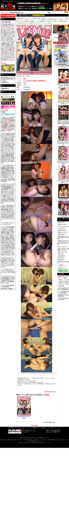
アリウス (5, 136)
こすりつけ (7, 38)
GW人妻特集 (61, 285)
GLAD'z (9, 172)
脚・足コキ (4, 30)
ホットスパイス (7, 249)
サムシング (9, 184)
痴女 (5, 32)
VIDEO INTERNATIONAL (8, 118)
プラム (6, 241)
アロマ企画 (4, 138)
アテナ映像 (6, 134)
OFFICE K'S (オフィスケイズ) (8, 158)
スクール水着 (7, 49)
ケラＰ (7, 176)
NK (7, 222)
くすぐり (3, 45)
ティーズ (7, 130)
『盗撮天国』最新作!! (63, 281)
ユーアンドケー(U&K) (7, 271)
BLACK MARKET (5, 242)
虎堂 (11, 217)
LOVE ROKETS (5, 277)
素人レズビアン (62, 246)
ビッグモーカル (8, 234)
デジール (8, 213)
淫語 (2, 38)
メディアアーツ (5, 262)
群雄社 (9, 180)
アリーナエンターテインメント (8, 136)
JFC (13, 188)
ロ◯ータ (7, 26)
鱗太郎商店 (6, 278)
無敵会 (2, 261)
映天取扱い (8, 145)
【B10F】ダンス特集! (63, 283)
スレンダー (8, 56)
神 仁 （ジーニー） (8, 197)
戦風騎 (4, 196)
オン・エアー (7, 150)
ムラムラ (7, 261)
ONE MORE (6, 286)
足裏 (5, 34)
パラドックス (9, 229)
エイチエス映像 (7, 154)
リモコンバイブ (9, 52)
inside (12, 161)
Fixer (7, 248)
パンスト (9, 34)
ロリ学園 (12, 278)
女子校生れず (61, 230)
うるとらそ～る (9, 142)
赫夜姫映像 (4, 168)
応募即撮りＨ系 (9, 156)
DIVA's (5, 214)
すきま (6, 192)
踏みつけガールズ (7, 240)
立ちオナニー (9, 37)
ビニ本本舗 (6, 233)
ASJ (13, 145)
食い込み (7, 46)
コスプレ (6, 48)
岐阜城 (8, 170)
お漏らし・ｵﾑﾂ (10, 44)
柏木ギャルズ (61, 224)
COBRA (4, 128)
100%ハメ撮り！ (5, 237)
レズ (6, 12)
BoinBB (11, 230)
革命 (11, 165)
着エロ (11, 57)
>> (4, 82)
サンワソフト (7, 121)
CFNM (2, 24)
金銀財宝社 (4, 172)
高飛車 (6, 77)
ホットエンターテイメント (7, 252)
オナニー (9, 36)
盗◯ (11, 45)
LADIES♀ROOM (6, 280)
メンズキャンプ (8, 265)
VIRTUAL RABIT (10, 226)
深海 (2, 192)
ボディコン (6, 50)
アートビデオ (6, 161)
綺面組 (12, 170)
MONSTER (10, 126)
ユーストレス (8, 270)
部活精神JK (8, 238)
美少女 (2, 26)
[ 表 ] (23, 76)
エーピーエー (7, 148)
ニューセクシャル (6, 224)
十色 (9, 214)
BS (2, 233)
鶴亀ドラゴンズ (10, 210)
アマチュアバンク (7, 151)
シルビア (12, 190)
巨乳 (7, 40)
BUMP (8, 232)
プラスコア (11, 241)
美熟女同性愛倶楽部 (63, 199)
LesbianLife (61, 255)
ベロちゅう (60, 228)
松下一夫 (3, 258)
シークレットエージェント (7, 190)
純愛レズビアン (62, 251)
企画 (11, 48)
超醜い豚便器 (4, 209)
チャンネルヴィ (9, 208)
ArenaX (13, 137)
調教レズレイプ (62, 232)
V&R (12, 242)
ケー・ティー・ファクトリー (7, 178)
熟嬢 (9, 198)
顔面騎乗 (3, 44)
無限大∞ (5, 260)
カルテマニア (9, 166)
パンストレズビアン (63, 226)
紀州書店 (6, 169)
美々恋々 (60, 257)
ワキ (11, 54)
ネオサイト (11, 222)
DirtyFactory (10, 205)
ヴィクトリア (4, 144)
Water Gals (60, 259)
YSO (7, 285)
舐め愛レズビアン (62, 269)
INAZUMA (6, 140)
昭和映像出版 (7, 188)
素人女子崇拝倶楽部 (7, 199)
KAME (8, 165)
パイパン (6, 54)
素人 (13, 25)
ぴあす (12, 232)
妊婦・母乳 (6, 33)
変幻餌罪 (7, 252)
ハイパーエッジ (5, 228)
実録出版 (8, 186)
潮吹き (4, 36)
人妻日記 (12, 236)
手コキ (12, 29)
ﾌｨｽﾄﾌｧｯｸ (6, 57)
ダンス (9, 53)
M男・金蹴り (8, 24)
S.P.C (2, 162)
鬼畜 (3, 52)
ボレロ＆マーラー (10, 254)
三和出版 (3, 186)
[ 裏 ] (27, 76)
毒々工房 (6, 217)
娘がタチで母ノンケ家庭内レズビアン (63, 249)
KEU (4, 173)
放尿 (12, 42)
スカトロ (8, 42)
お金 (9, 77)
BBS (11, 237)
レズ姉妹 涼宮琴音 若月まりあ (24, 417)
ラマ (11, 277)
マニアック (9, 258)
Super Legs (61, 234)
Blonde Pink (8, 246)
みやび (12, 261)
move (9, 260)
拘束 (4, 78)
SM (4, 42)
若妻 (11, 33)
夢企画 (13, 272)
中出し (11, 40)
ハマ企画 (10, 125)
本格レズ (60, 222)
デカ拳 (8, 212)
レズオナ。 (60, 267)
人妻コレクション (7, 235)
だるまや (7, 206)
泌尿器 (8, 78)
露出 (11, 50)
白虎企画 (3, 126)
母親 (2, 77)
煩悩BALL (3, 232)
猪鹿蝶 (11, 140)
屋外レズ (60, 253)
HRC (10, 144)
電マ (13, 53)
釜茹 (9, 168)
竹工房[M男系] (11, 120)
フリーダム (8, 244)
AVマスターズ (8, 153)
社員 (11, 78)
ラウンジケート (10, 276)
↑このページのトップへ (50, 391)
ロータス (6, 282)
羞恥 (5, 53)
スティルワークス (7, 201)
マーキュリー (9, 257)
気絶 (7, 45)
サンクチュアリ (10, 185)
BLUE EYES (7, 245)
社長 (4, 80)
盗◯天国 (9, 216)
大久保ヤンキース (5, 157)
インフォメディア (5, 141)
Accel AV (8, 133)
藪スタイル (9, 269)
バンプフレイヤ (5, 230)
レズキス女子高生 (63, 215)
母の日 (12, 228)
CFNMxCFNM (4, 189)
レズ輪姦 (60, 265)
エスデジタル (4, 146)
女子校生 (5, 25)
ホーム (2, 12)
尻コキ (9, 30)
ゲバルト (10, 174)
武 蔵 (13, 260)
